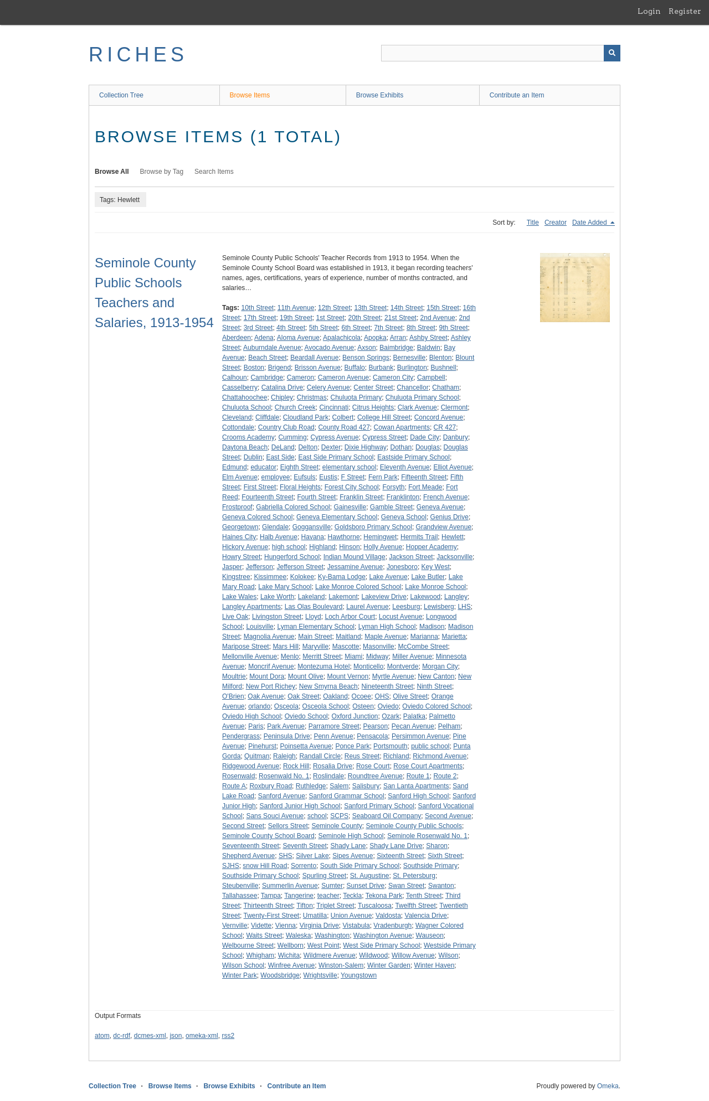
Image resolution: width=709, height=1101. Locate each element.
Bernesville (409, 357)
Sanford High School (418, 796)
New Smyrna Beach (328, 686)
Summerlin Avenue (290, 886)
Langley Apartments (251, 607)
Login (649, 11)
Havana (312, 537)
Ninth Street (434, 686)
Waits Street (264, 935)
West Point (323, 945)
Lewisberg (439, 607)
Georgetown (240, 527)
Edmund (234, 467)
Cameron (300, 377)
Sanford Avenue (281, 796)
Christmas (312, 397)
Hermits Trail (419, 537)
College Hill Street (383, 417)
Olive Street (410, 696)
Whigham (260, 955)
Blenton (440, 357)
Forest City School (352, 487)
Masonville (378, 646)
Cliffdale (267, 417)
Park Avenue (286, 726)
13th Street (370, 308)
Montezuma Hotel (323, 666)
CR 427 (445, 427)
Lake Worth (277, 597)
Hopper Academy (431, 547)
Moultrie (234, 676)
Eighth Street (299, 467)
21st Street (400, 318)
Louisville (259, 626)
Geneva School (404, 517)
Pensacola (372, 736)
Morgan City (440, 666)
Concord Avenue (439, 417)
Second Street (243, 826)
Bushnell (443, 367)
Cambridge (266, 377)
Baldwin (428, 348)
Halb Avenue (278, 537)
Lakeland (311, 597)
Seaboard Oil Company (387, 816)
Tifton (304, 905)
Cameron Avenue (343, 377)
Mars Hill (286, 646)
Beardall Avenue (314, 357)
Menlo (290, 656)
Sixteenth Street (400, 856)
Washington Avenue (382, 935)
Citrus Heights (373, 407)
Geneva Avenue (440, 507)
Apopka (375, 338)
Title (533, 222)
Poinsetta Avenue (306, 746)
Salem (339, 786)
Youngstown (359, 975)
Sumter (332, 886)
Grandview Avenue (444, 527)
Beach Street (267, 357)
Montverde (403, 666)
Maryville (315, 646)
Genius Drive (449, 517)
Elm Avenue (240, 477)
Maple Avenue (385, 636)
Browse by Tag (162, 171)
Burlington (412, 367)
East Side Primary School (335, 457)
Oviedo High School (251, 716)
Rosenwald (238, 776)
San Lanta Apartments (416, 786)
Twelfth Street (415, 905)
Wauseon (430, 935)
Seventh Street (304, 846)
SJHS (230, 866)
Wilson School (243, 965)
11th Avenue (296, 308)
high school (289, 547)
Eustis (328, 477)
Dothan (401, 447)
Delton (307, 447)
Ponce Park (352, 746)
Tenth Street (424, 896)
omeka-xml (202, 1036)
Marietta (454, 636)
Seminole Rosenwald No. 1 (427, 836)
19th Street (296, 318)
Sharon (437, 846)
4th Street (290, 328)
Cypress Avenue (334, 437)
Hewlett (452, 537)
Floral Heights (300, 487)
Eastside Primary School (413, 457)
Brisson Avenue (318, 367)
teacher (328, 896)
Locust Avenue (401, 617)
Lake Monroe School (435, 587)
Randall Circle (320, 756)
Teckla (352, 896)
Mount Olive (305, 676)
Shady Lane (348, 846)
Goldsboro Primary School (373, 527)
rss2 (228, 1036)
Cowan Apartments (402, 427)
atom (102, 1036)
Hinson (349, 547)
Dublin (253, 457)
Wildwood (373, 955)
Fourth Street (316, 497)
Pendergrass (241, 736)
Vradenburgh (392, 925)
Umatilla (315, 915)
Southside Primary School (260, 876)
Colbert (343, 417)
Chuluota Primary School (422, 397)
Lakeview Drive (384, 597)
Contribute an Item (517, 95)
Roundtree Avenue (375, 776)
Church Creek (295, 407)
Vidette (261, 925)
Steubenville (240, 886)
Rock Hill (296, 766)
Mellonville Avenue (249, 656)
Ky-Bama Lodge (342, 577)
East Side (280, 457)
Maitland (348, 636)
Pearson (375, 726)
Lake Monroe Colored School (358, 587)
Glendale (275, 527)
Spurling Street (324, 876)
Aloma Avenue (298, 338)
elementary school (349, 467)
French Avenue (445, 497)
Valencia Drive (426, 915)
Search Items (214, 171)
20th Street (364, 318)
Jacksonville (454, 557)
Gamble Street (391, 507)
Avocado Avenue (329, 348)
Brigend (279, 367)
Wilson (448, 955)
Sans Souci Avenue (275, 816)
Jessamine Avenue (355, 567)
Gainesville (349, 507)
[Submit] (612, 53)
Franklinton (403, 497)
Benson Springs (365, 357)
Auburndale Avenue (272, 348)
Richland (396, 756)
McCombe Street (423, 646)
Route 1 (418, 776)
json (175, 1036)
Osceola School (325, 706)
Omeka (608, 1086)
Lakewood (425, 597)
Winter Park (239, 975)
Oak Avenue (266, 696)
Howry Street (241, 557)
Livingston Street (276, 617)
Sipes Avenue (352, 856)
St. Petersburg (414, 876)
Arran (398, 338)
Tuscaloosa (375, 905)
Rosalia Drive (332, 766)
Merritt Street (321, 656)
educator (263, 467)
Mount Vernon (347, 676)
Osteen (363, 706)
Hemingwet (380, 537)
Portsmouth (390, 746)
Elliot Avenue (452, 467)
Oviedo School (306, 716)
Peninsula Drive (287, 736)
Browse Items (250, 95)
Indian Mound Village (354, 557)
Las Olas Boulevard (314, 607)
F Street (353, 477)
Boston (254, 367)
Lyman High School (387, 626)
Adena (264, 338)
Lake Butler (428, 577)
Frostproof (237, 507)
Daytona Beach (245, 447)
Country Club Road (286, 427)
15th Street (443, 308)
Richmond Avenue (439, 756)
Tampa (271, 896)
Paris (255, 726)
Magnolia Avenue (269, 636)
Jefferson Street (300, 567)
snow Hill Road (265, 866)
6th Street (355, 328)
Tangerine (299, 896)
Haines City (239, 537)
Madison (431, 626)
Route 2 (444, 776)
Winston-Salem (340, 965)
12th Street (334, 308)
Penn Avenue (333, 736)
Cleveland (236, 417)
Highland (322, 547)
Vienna (285, 925)
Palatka (414, 716)
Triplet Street (335, 905)
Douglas (427, 447)
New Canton (436, 676)
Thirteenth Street (267, 905)
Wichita (289, 955)
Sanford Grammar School (346, 796)
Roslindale (328, 776)
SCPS (339, 816)
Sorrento (303, 866)
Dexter (331, 447)
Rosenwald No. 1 (284, 776)
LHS (464, 607)
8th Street (421, 328)
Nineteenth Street (387, 686)
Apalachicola (342, 338)
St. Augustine (369, 876)
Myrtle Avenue (393, 676)
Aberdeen (236, 338)
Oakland (335, 696)
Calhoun (234, 377)
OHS (382, 696)
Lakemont (343, 597)
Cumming (292, 437)
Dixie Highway (366, 447)
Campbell (431, 377)
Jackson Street (411, 557)
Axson (366, 348)
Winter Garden (388, 965)
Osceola (286, 706)
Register (685, 11)
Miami (353, 656)
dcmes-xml (150, 1036)
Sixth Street (445, 856)
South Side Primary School (359, 866)
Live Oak (235, 617)
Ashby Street (428, 338)
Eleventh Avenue (405, 467)
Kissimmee (270, 577)
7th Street (388, 328)
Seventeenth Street (250, 846)
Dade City (424, 437)
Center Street (373, 387)
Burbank (380, 367)
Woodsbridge (280, 975)
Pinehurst (262, 746)
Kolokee (302, 577)
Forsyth (393, 487)
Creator (555, 222)
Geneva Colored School (257, 517)
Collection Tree (121, 95)
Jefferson (259, 567)
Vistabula (356, 925)
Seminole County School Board (268, 836)
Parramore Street (334, 726)
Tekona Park (384, 896)
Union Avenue (351, 915)
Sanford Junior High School (299, 806)
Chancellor (412, 387)
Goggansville (311, 527)
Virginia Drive (319, 925)
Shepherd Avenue (248, 856)
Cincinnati (333, 407)
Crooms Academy (248, 437)
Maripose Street (245, 646)
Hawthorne (344, 537)
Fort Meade (425, 487)
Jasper (232, 567)
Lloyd (313, 617)
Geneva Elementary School (336, 517)
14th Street (407, 308)
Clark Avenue (417, 407)
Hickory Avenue (245, 547)
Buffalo (355, 367)
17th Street (260, 318)
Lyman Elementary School (315, 626)
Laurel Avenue (367, 607)
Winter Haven (434, 965)
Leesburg (406, 607)
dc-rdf (121, 1036)
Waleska (298, 935)
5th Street (323, 328)
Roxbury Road (270, 786)
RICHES (138, 54)
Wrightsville (320, 975)
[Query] (500, 53)
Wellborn (291, 945)
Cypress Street (384, 437)
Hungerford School (292, 557)
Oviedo (388, 706)
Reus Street (362, 756)
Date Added (590, 222)
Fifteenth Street (423, 477)
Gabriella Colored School (293, 507)
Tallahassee (239, 896)
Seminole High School (350, 836)
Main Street (315, 636)
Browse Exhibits (379, 95)
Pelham (449, 726)
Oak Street (303, 696)
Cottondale (238, 427)
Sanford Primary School (379, 806)
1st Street (330, 318)
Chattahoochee (244, 397)
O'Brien (233, 696)
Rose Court (373, 766)
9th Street (453, 328)
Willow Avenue (413, 955)
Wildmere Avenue (330, 955)
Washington (332, 935)
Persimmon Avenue (420, 736)
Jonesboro (402, 567)
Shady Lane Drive (395, 846)
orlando (259, 706)
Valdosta (388, 915)
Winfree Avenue (291, 965)
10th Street (257, 308)
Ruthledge (311, 786)
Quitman (256, 756)
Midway (377, 656)
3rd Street (258, 328)
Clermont (454, 407)
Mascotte (345, 646)
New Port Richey (270, 686)
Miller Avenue (412, 656)
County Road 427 (343, 427)
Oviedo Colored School (436, 706)
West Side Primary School (381, 945)
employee (275, 477)
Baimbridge (396, 348)
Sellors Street (288, 826)
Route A (234, 786)
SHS (285, 856)
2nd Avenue (437, 318)
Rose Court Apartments (428, 766)
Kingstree (236, 577)
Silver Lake (312, 856)
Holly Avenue (382, 547)
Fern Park (383, 477)
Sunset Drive (366, 886)
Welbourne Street (248, 945)
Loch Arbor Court (350, 617)
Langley (455, 597)
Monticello (368, 666)
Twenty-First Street (271, 915)
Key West (436, 567)
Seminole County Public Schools (414, 826)
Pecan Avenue (413, 726)
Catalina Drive (282, 387)
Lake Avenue (388, 577)
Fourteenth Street (267, 497)
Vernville (234, 925)
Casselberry (240, 387)
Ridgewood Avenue (250, 766)
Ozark (390, 716)
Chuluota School (246, 407)
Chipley (282, 397)
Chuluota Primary (356, 397)
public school (430, 746)
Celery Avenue (328, 387)
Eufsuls (304, 477)
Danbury (455, 437)
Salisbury (365, 786)
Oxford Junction (354, 716)
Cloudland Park (305, 417)
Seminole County (336, 826)
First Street (260, 487)
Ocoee (361, 696)
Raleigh (284, 756)
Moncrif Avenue (271, 666)
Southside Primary (430, 866)
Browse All (112, 171)
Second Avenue (448, 816)
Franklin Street (361, 497)
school (317, 816)
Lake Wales (239, 597)
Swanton (441, 886)
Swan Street (406, 886)
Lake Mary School (284, 587)
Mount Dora (266, 676)
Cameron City (393, 377)
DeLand (283, 447)
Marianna (424, 636)
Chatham (445, 387)
